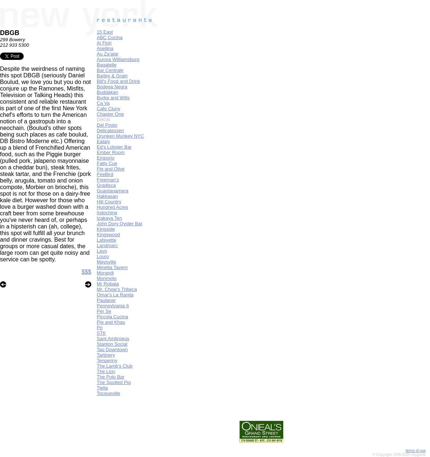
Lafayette (106, 240)
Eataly (103, 141)
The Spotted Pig (114, 382)
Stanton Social (112, 344)
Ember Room (111, 152)
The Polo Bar (110, 377)
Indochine (107, 212)
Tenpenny (107, 360)
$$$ (86, 272)
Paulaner (106, 300)
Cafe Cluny (108, 108)
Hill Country (109, 201)
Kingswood (108, 234)
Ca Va (103, 103)
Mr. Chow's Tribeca (117, 289)
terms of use (416, 451)
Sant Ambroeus (113, 338)
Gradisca (106, 185)
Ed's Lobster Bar (114, 147)
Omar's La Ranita (115, 294)
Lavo (102, 251)
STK (101, 333)
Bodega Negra (112, 86)
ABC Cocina (110, 37)
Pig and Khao (111, 322)
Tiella (102, 388)
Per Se (104, 311)
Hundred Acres (112, 207)
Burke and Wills (113, 97)
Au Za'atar (108, 54)
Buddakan (107, 92)
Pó (100, 327)
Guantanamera (112, 190)
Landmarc (107, 245)
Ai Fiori (104, 43)
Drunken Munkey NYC (120, 136)
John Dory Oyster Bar (119, 223)
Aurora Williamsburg (118, 59)
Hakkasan (107, 196)
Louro (103, 256)
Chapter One (110, 114)
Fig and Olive (111, 169)
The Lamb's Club (115, 366)
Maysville (106, 262)
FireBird (105, 174)
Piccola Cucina (112, 316)
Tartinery (106, 355)
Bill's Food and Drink (118, 81)
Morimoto (106, 278)
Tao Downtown (112, 349)
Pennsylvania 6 (113, 305)
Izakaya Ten (109, 218)
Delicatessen (110, 130)
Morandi (105, 273)
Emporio (105, 158)
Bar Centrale (110, 70)
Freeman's (108, 180)
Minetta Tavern (112, 267)
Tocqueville (108, 393)
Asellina (105, 48)
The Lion (106, 371)
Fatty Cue (107, 163)
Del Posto (107, 125)
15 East (105, 32)
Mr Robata (108, 284)
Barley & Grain (112, 75)
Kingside (106, 229)
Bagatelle (106, 65)
